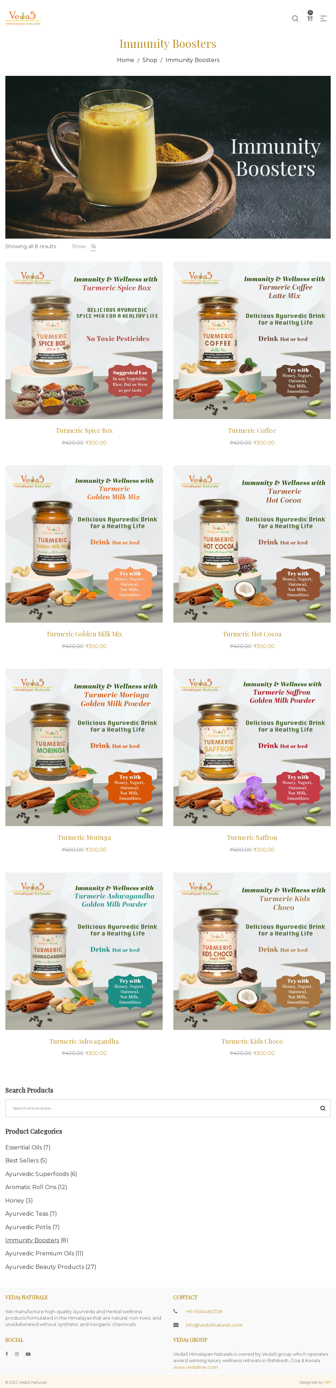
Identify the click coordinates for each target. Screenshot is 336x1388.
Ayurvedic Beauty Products (44, 1267)
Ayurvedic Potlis (28, 1227)
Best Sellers (22, 1160)
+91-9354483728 (204, 1311)
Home (125, 60)
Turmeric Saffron (252, 837)
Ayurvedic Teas (26, 1213)
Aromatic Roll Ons (30, 1187)
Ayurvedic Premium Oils (39, 1253)
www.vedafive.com (195, 1367)
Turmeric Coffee (252, 430)
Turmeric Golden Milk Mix (84, 634)
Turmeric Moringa (84, 837)
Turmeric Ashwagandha (84, 1041)
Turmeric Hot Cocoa (252, 634)
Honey (14, 1200)
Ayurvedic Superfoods (37, 1174)
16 (93, 246)
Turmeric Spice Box (84, 430)
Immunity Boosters (32, 1240)
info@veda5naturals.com (214, 1325)
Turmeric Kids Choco (252, 1041)
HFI (327, 1382)
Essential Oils (23, 1147)
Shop (149, 60)
